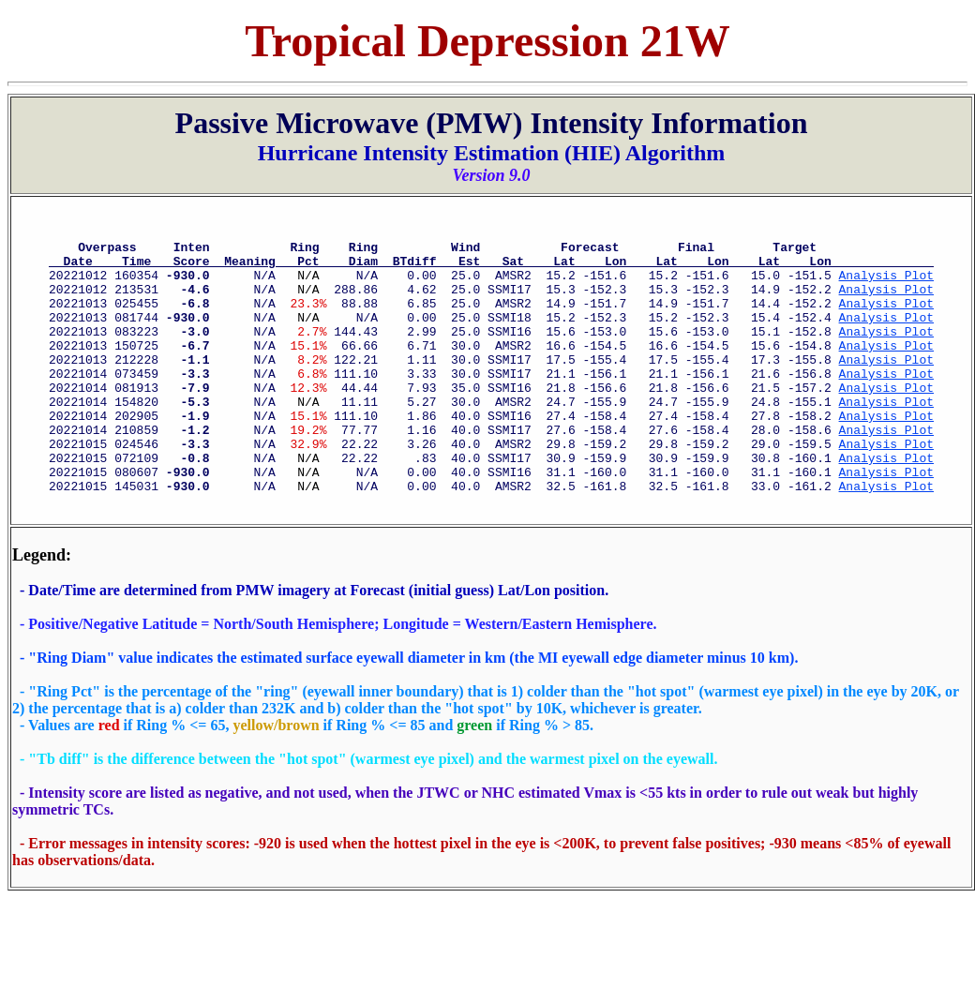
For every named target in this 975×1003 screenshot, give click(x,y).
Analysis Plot (885, 285)
